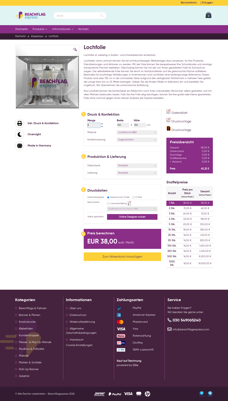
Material (91, 132)
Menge (91, 120)
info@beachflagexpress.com (191, 329)
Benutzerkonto (189, 3)
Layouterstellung (118, 203)
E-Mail (139, 197)
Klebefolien (37, 36)
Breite (120, 120)
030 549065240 (187, 320)
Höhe (137, 120)
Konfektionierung (96, 140)
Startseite (20, 36)
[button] (75, 52)
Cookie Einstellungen (79, 345)
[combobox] (80, 15)
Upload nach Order (120, 197)
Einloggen (207, 3)
